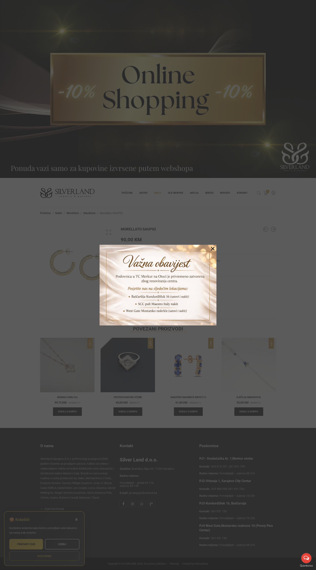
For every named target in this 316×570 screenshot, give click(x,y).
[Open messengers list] (306, 558)
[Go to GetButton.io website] (306, 566)
